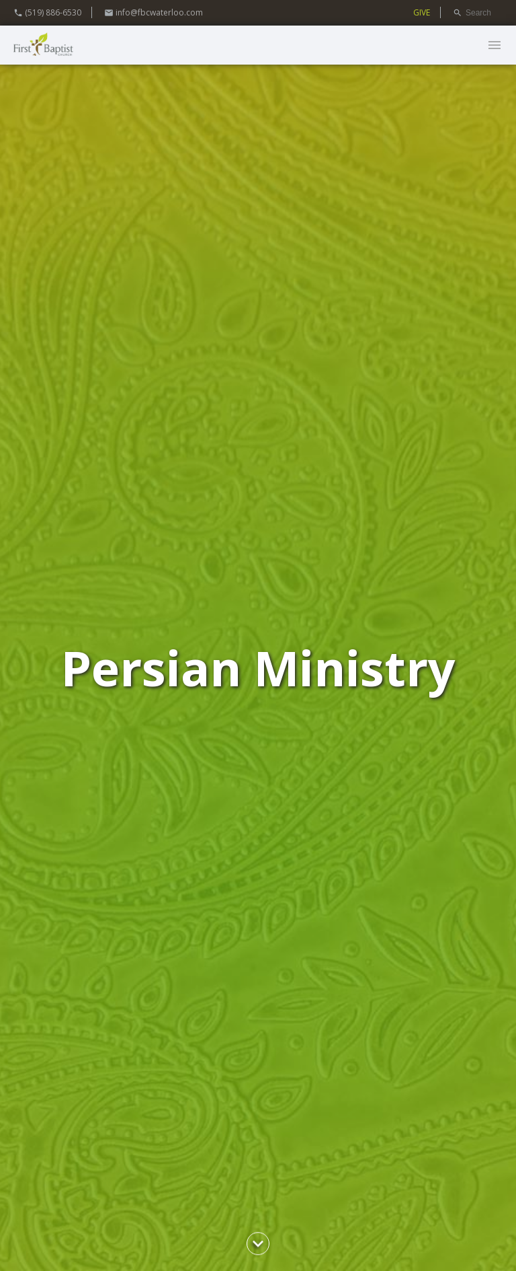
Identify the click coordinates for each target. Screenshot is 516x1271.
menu (494, 45)
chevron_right (258, 1243)
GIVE (421, 12)
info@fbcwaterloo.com (153, 12)
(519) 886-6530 (47, 12)
